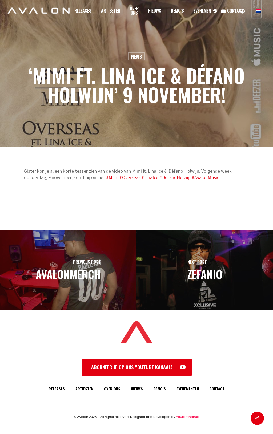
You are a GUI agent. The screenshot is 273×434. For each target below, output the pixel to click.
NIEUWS (137, 388)
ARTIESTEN (84, 388)
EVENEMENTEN (187, 388)
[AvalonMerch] (68, 270)
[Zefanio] (204, 270)
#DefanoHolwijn (175, 177)
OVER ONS (112, 388)
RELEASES (57, 388)
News (136, 56)
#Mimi (112, 177)
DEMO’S (160, 388)
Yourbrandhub (187, 417)
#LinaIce (150, 177)
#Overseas (129, 177)
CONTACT (217, 388)
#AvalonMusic (205, 177)
